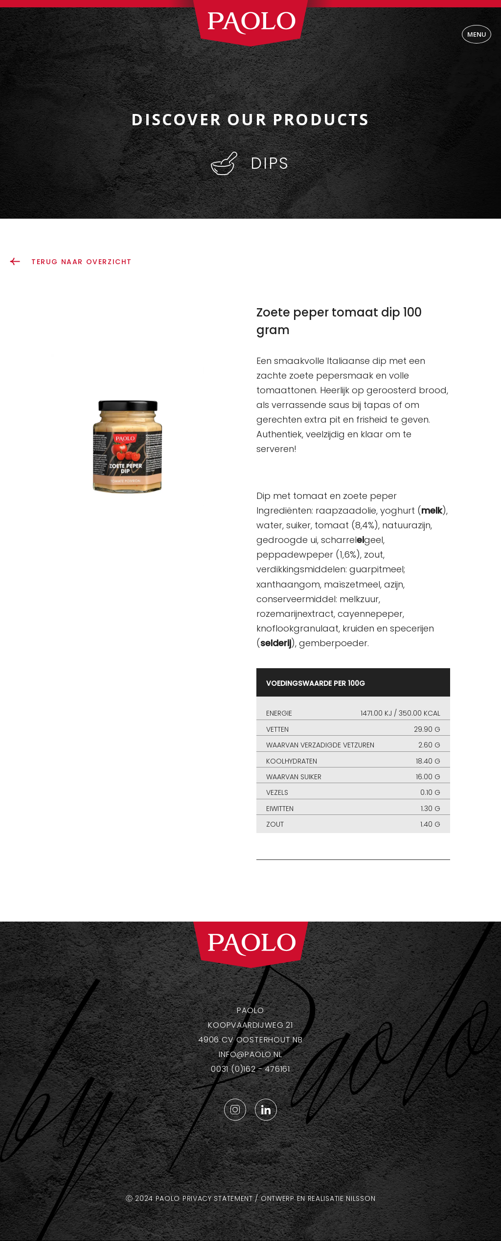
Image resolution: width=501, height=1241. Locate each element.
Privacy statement (217, 1198)
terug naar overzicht (81, 262)
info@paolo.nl (250, 1054)
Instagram (235, 1110)
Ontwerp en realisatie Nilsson (318, 1198)
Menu (476, 34)
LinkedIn (266, 1110)
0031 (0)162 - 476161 (250, 1069)
